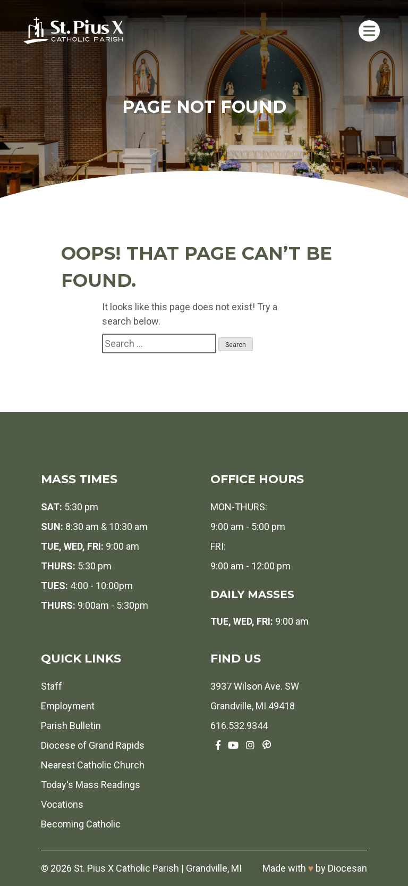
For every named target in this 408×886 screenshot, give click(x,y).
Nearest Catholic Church (92, 765)
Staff (51, 686)
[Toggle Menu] (369, 31)
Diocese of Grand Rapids (92, 745)
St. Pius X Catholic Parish (126, 868)
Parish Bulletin (71, 725)
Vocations (62, 804)
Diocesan (347, 868)
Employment (68, 705)
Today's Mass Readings (90, 784)
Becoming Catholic (81, 824)
